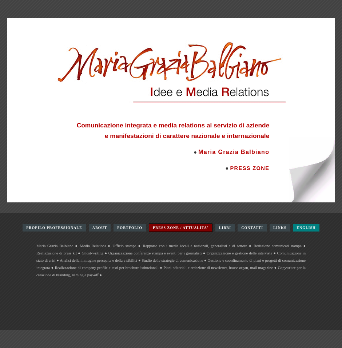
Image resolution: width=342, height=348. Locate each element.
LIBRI (225, 228)
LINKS (279, 228)
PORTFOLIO (129, 228)
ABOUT (99, 228)
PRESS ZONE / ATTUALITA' (180, 228)
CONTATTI (252, 228)
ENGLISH (306, 228)
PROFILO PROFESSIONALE (54, 228)
